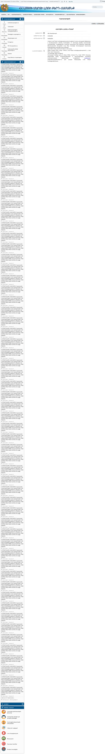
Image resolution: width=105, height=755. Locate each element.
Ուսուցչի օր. (10, 42)
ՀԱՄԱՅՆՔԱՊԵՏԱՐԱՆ (16, 14)
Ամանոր (10, 53)
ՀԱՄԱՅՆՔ (4, 14)
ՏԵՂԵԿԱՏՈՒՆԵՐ (50, 14)
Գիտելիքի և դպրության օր (14, 34)
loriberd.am (87, 58)
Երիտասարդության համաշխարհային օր (13, 30)
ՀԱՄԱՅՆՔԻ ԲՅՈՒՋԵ (28, 14)
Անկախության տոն (12, 38)
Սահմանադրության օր (13, 22)
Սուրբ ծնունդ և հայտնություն (15, 57)
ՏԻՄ (9, 14)
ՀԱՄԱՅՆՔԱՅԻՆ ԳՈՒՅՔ (39, 14)
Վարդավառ (11, 26)
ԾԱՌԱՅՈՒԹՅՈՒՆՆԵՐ (60, 14)
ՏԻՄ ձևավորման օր (13, 46)
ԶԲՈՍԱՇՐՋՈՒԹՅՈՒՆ (80, 14)
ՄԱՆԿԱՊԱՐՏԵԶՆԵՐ (70, 14)
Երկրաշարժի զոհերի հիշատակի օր (13, 49)
